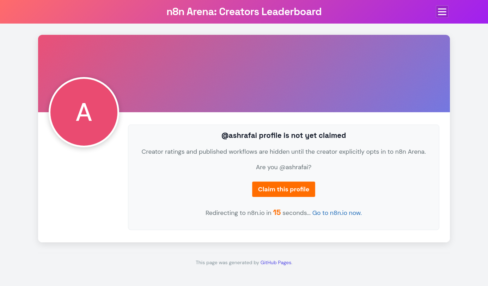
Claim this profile (284, 189)
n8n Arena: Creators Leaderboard (244, 11)
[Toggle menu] (442, 11)
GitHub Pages (276, 262)
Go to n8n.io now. (337, 213)
